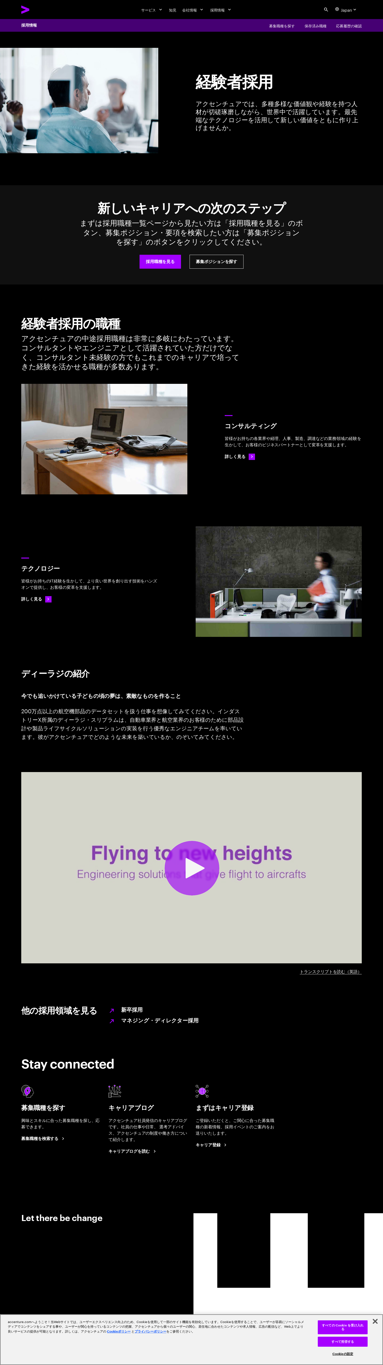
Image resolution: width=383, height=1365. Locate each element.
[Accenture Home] (37, 9)
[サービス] (152, 9)
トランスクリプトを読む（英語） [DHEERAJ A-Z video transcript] (331, 971)
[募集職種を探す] (281, 25)
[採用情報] (221, 9)
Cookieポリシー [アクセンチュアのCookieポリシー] (119, 1331)
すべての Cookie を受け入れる (342, 1327)
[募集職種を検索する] (43, 1138)
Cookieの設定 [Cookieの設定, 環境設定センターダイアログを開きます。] (342, 1353)
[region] (191, 1339)
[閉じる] (375, 1321)
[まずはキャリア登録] (212, 1145)
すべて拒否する (342, 1341)
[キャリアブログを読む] (132, 1151)
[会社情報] (193, 9)
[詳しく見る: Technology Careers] (36, 599)
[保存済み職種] (315, 25)
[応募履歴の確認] (348, 25)
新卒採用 (132, 1010)
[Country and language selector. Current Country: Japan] (346, 9)
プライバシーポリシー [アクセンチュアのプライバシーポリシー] (150, 1331)
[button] (160, 262)
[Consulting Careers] (240, 456)
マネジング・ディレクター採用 (159, 1020)
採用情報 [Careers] (29, 25)
